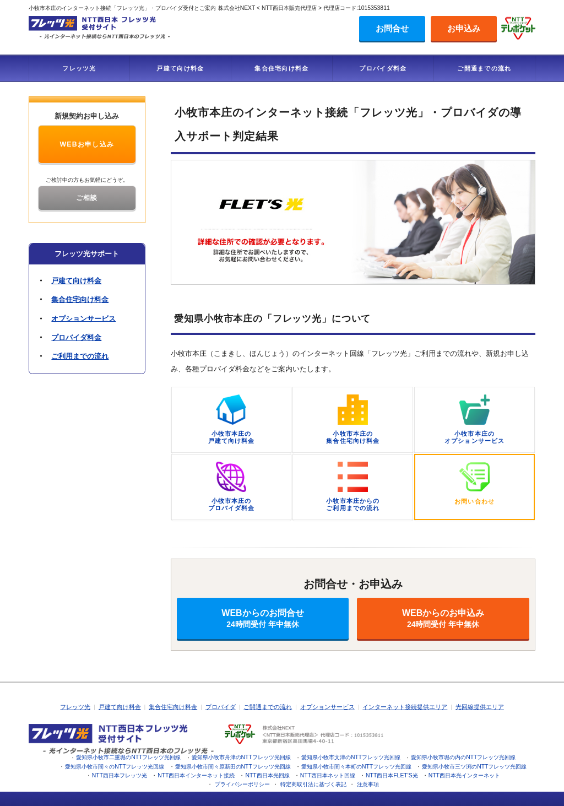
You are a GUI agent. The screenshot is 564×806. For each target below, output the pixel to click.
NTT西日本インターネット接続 (196, 775)
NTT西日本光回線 (267, 775)
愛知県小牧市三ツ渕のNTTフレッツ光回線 (474, 767)
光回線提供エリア (479, 707)
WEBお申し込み (86, 144)
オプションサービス (83, 318)
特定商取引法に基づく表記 (313, 784)
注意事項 (368, 784)
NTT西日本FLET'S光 (392, 775)
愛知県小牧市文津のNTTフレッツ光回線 (350, 757)
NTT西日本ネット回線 (327, 775)
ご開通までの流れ (484, 68)
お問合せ (392, 28)
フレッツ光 (79, 68)
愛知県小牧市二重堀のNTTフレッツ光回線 (128, 757)
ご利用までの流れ (80, 356)
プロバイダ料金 (382, 68)
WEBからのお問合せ (263, 618)
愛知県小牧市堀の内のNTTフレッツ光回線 (463, 757)
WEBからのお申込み (443, 618)
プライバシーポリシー (242, 784)
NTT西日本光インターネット (464, 775)
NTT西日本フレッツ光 (119, 775)
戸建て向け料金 (180, 68)
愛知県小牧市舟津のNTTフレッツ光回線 (241, 757)
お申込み (463, 28)
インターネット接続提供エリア (404, 707)
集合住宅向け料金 (281, 68)
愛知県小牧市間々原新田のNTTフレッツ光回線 (233, 767)
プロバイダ (220, 707)
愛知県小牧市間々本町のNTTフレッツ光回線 (356, 767)
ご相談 (87, 198)
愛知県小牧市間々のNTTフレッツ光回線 (114, 767)
